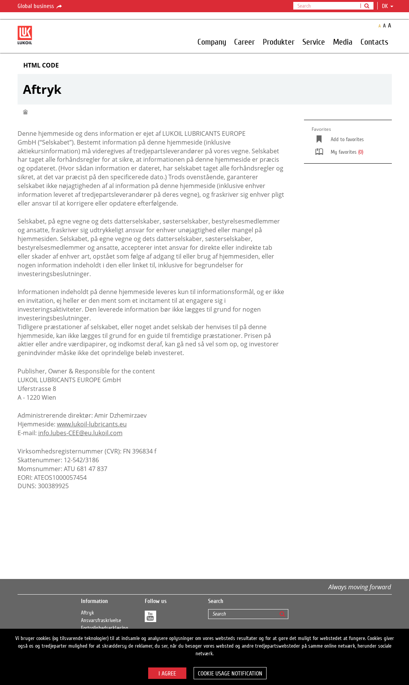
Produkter (278, 41)
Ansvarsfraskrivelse (101, 620)
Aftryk (87, 613)
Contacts (374, 41)
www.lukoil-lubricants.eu (92, 424)
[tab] (205, 65)
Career (244, 41)
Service (313, 41)
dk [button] (387, 6)
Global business (40, 6)
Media (342, 41)
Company (211, 41)
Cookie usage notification (230, 673)
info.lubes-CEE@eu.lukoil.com (80, 433)
